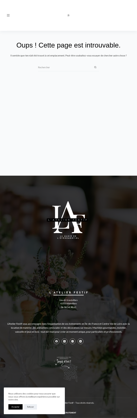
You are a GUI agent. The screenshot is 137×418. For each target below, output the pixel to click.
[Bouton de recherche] (95, 67)
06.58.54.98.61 (68, 307)
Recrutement (69, 413)
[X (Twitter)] (64, 341)
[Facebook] (56, 341)
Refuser (30, 407)
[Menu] (8, 15)
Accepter (15, 407)
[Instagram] (73, 341)
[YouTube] (80, 341)
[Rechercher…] (64, 67)
